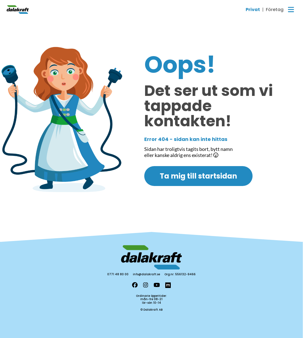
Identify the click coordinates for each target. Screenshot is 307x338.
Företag (275, 9)
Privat (253, 9)
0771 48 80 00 (117, 274)
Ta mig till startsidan (198, 176)
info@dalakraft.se (146, 274)
